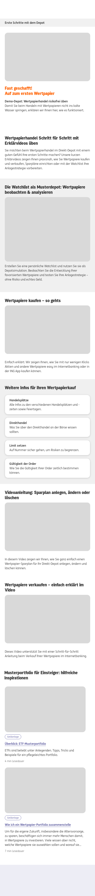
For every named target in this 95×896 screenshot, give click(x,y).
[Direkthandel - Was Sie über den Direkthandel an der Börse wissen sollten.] (47, 427)
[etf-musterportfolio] (45, 709)
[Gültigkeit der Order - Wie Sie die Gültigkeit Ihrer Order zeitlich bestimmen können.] (47, 468)
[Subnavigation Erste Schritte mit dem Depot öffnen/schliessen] (87, 23)
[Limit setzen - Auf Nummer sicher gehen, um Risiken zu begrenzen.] (47, 447)
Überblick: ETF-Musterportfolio (25, 744)
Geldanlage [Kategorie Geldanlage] (13, 736)
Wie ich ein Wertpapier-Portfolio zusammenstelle (38, 825)
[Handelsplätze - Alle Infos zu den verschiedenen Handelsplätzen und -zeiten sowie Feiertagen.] (47, 404)
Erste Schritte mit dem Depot (25, 23)
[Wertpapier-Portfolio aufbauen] (45, 790)
